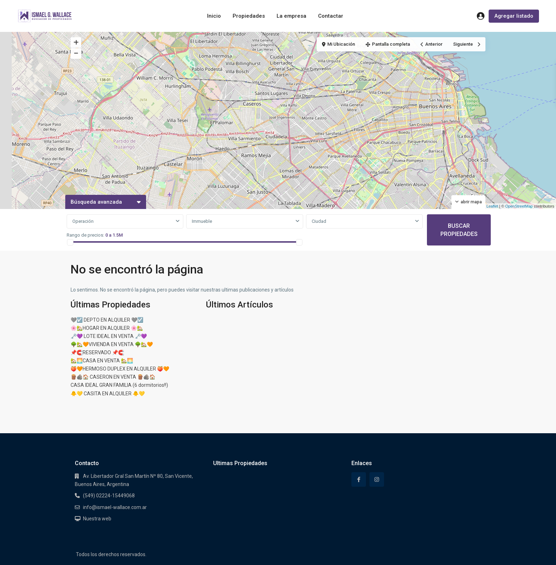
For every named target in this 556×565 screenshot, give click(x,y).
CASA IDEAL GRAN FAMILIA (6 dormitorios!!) (119, 385)
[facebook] (358, 479)
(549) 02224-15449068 (109, 495)
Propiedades (249, 16)
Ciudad (319, 221)
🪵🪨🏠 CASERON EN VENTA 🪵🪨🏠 (113, 377)
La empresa (291, 16)
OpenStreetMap (519, 206)
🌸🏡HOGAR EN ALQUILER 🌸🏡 (107, 328)
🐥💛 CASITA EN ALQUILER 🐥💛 (108, 393)
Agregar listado (513, 16)
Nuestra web (97, 518)
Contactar (330, 16)
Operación (83, 221)
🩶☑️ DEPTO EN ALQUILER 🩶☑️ (107, 320)
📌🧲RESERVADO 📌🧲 (97, 352)
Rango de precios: (85, 235)
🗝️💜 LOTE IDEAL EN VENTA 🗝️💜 (109, 336)
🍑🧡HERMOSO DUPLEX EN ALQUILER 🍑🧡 (120, 369)
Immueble (202, 221)
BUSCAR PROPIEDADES (459, 229)
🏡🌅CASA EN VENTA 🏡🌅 (102, 360)
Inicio (214, 16)
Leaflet (489, 206)
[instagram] (376, 479)
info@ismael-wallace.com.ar (115, 507)
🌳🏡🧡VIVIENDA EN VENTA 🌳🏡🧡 (112, 344)
